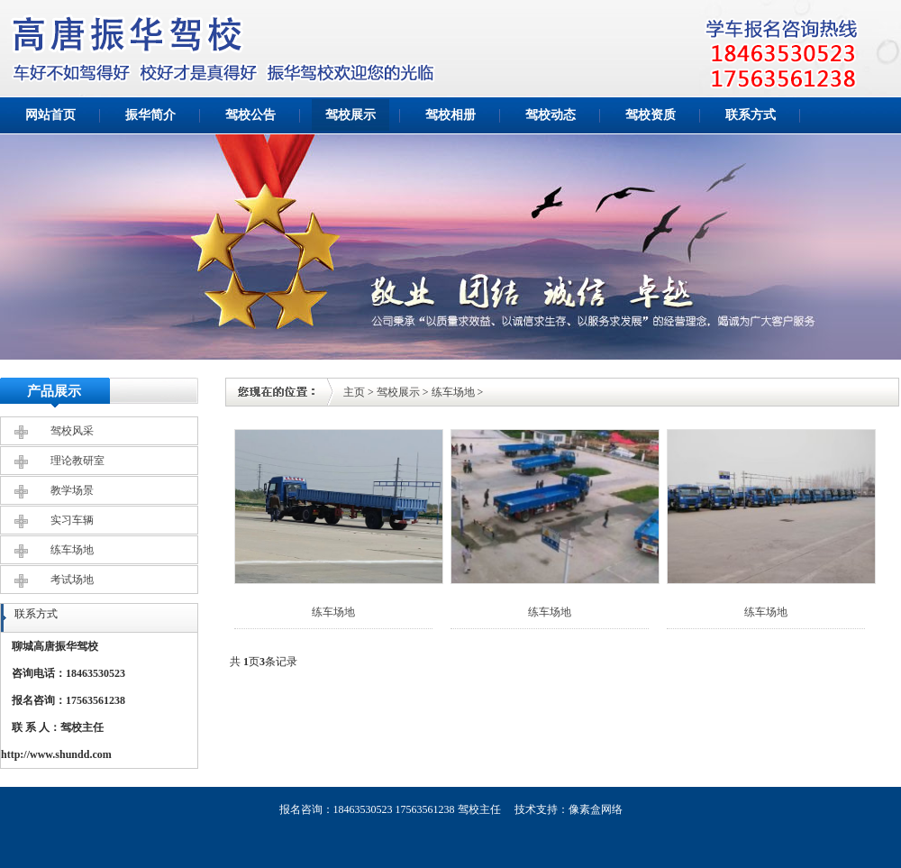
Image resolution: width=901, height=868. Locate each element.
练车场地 (72, 550)
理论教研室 (77, 460)
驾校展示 (350, 115)
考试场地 (72, 579)
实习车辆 (72, 520)
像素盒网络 (596, 809)
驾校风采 (72, 431)
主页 (354, 392)
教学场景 (72, 490)
